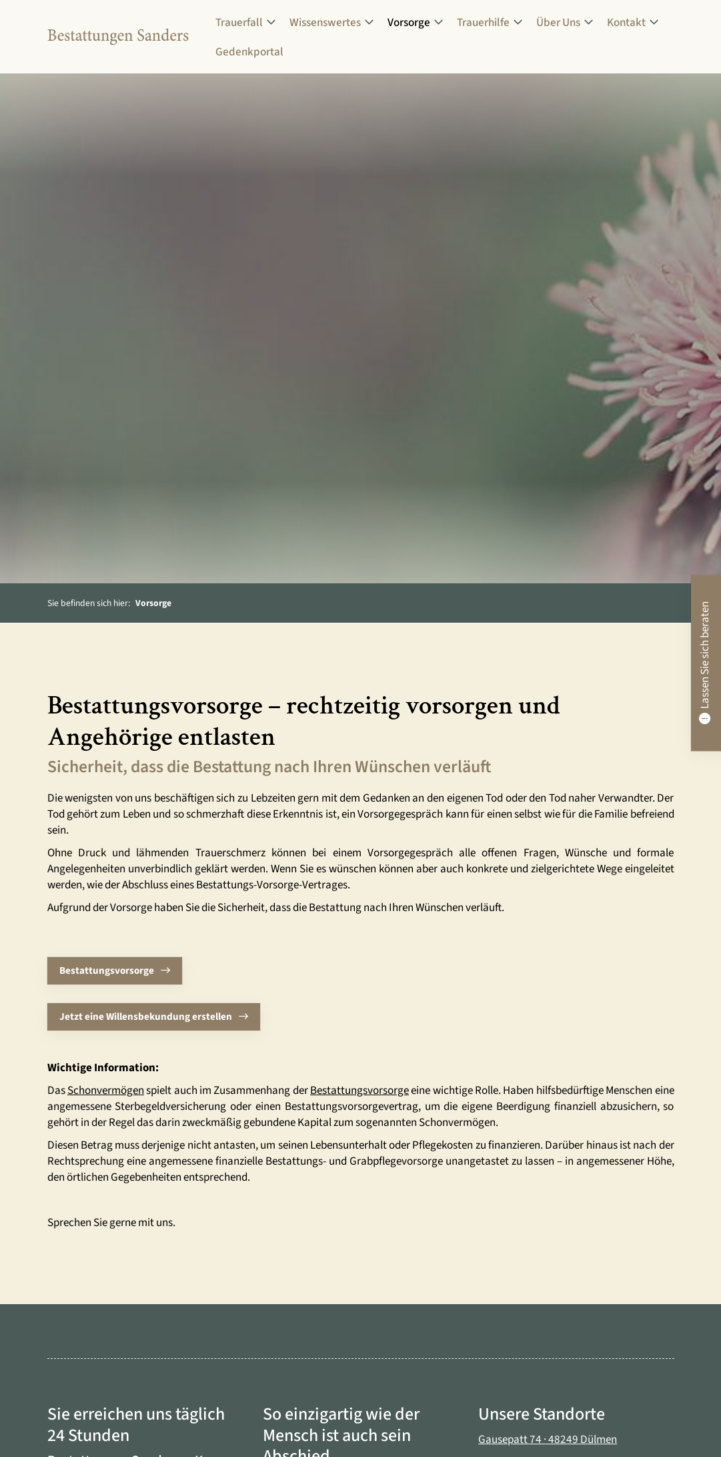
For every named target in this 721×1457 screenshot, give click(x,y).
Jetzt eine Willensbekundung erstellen (145, 1016)
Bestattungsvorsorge (106, 970)
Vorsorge (409, 22)
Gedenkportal (249, 51)
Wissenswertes (325, 22)
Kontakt (626, 22)
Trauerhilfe (483, 22)
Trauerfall (239, 22)
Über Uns (558, 22)
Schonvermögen (105, 1090)
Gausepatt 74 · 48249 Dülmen (547, 1439)
